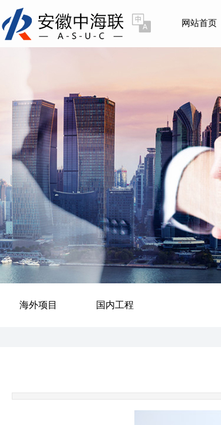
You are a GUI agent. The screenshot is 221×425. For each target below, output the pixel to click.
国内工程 (115, 305)
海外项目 (38, 305)
